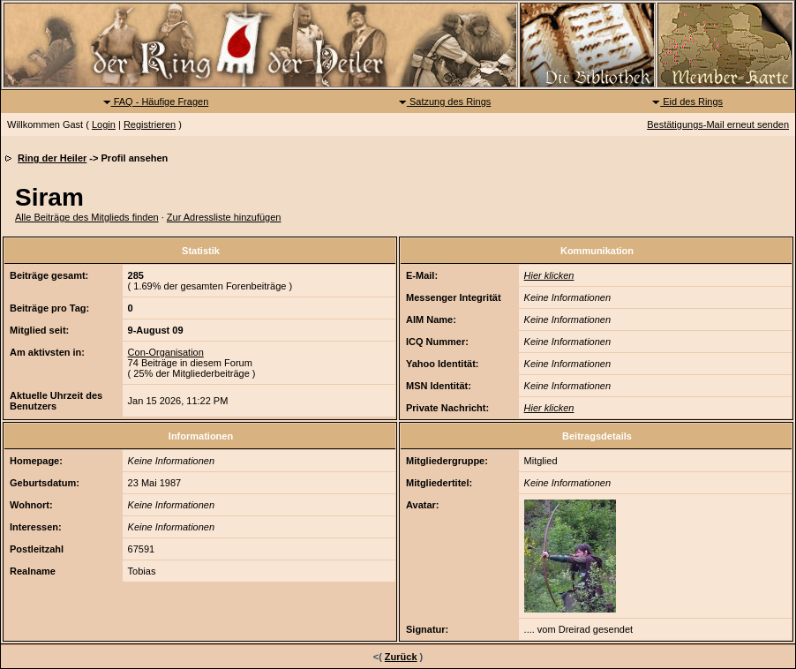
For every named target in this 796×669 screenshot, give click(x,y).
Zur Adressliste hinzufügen (224, 217)
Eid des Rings (687, 101)
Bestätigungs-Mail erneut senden (718, 124)
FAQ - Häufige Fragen (155, 101)
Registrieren (150, 124)
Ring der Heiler (52, 158)
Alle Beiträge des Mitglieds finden (87, 217)
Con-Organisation (166, 352)
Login (104, 124)
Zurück (401, 656)
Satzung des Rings (444, 101)
